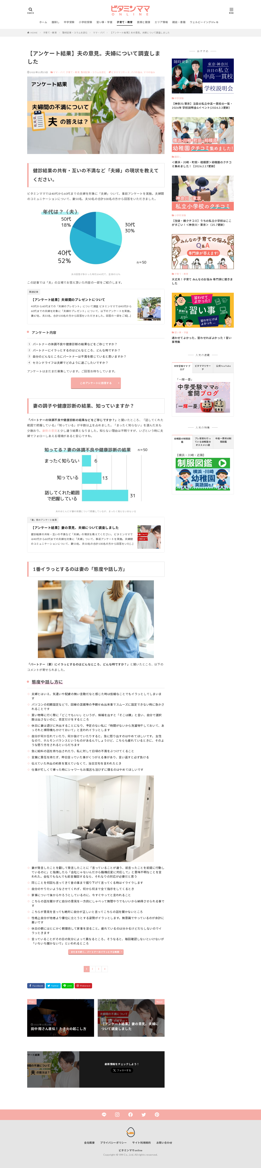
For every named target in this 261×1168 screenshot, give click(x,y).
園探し (56, 22)
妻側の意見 (49, 430)
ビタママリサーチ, (121, 72)
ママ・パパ (99, 32)
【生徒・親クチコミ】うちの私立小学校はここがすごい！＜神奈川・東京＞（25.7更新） (202, 223)
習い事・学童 (104, 22)
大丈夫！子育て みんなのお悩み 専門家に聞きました (202, 281)
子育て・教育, (73, 72)
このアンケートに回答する (96, 383)
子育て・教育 (125, 22)
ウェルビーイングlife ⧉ (204, 22)
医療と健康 (143, 22)
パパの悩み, (137, 72)
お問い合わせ (164, 1142)
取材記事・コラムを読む (75, 32)
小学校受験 (85, 22)
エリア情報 (161, 22)
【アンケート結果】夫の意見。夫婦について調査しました (140, 32)
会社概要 (89, 1142)
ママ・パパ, (59, 72)
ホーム (43, 22)
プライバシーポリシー (113, 1142)
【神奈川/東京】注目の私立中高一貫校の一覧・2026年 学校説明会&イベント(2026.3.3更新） (202, 105)
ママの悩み (149, 72)
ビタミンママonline (130, 1150)
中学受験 (69, 22)
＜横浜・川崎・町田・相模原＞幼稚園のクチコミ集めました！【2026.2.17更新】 (202, 164)
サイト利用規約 (141, 1142)
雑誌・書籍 (179, 22)
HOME (34, 32)
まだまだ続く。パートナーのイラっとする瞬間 (95, 952)
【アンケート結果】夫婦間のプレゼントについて (68, 300)
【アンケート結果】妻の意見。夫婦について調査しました (75, 528)
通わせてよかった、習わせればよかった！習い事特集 (202, 340)
